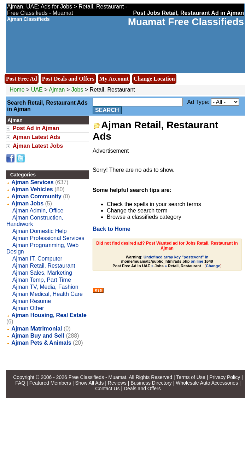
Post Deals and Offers (68, 79)
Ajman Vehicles (32, 189)
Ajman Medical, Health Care (47, 294)
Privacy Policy (224, 377)
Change (213, 266)
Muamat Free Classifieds (186, 21)
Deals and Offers (142, 388)
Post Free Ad (21, 79)
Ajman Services (32, 182)
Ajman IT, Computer (37, 259)
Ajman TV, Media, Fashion (45, 287)
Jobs (77, 90)
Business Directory (151, 383)
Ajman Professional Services (48, 238)
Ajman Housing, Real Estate (49, 315)
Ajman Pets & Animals (41, 343)
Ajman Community (36, 196)
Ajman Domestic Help (39, 231)
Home (17, 90)
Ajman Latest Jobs (38, 146)
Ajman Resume (31, 301)
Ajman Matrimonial (36, 329)
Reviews (117, 383)
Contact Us (107, 388)
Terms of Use (190, 377)
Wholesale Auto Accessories (207, 383)
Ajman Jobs (27, 203)
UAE (37, 90)
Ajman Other (28, 308)
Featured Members (50, 383)
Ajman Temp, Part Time (41, 280)
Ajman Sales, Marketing (42, 273)
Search (107, 110)
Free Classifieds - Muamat (97, 377)
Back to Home (111, 229)
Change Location (154, 79)
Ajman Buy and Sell (37, 336)
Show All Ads (89, 383)
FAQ (20, 383)
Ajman (57, 90)
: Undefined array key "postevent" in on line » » (162, 261)
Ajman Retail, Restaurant (43, 266)
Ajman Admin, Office (38, 211)
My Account (114, 79)
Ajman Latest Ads (36, 137)
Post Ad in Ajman (36, 128)
